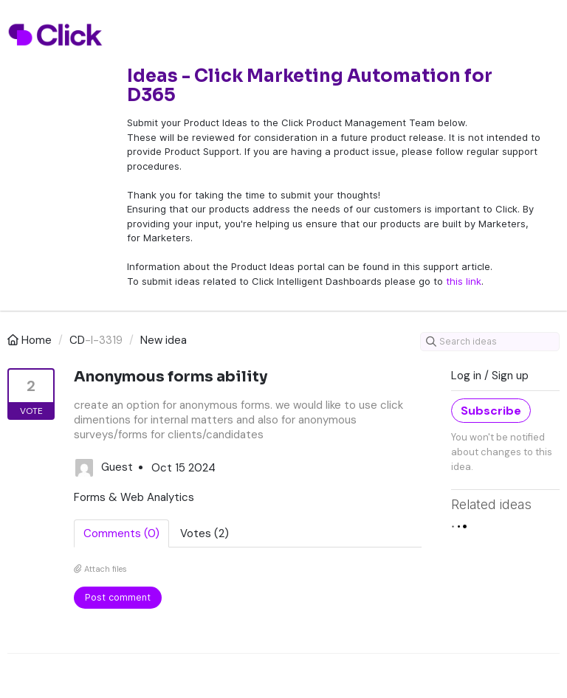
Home (31, 340)
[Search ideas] (490, 341)
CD (77, 340)
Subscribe (491, 410)
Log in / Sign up (490, 375)
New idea (163, 340)
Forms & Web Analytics (134, 497)
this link (463, 281)
